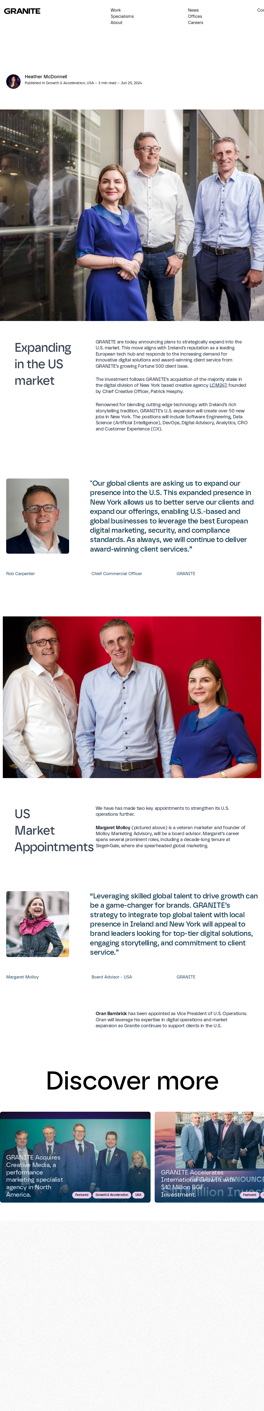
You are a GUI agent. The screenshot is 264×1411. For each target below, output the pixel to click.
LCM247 (218, 385)
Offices (195, 16)
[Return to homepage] (25, 11)
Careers (195, 22)
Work (116, 10)
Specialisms (122, 16)
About (116, 22)
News (193, 10)
